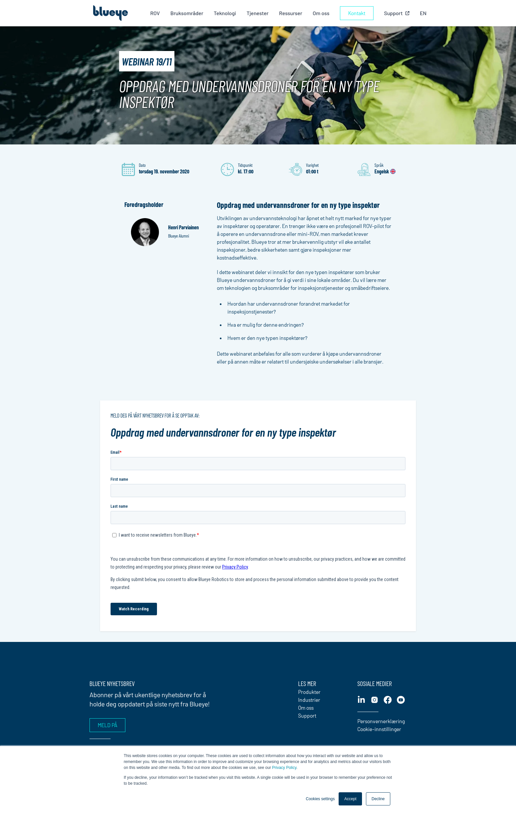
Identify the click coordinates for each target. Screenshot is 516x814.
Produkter (309, 692)
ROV (155, 13)
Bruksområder (186, 13)
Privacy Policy (284, 767)
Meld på (107, 725)
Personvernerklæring (381, 721)
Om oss (321, 13)
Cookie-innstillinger (379, 729)
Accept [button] (350, 799)
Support (307, 715)
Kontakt (356, 13)
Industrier (309, 700)
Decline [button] (378, 799)
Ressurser (290, 13)
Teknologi (225, 13)
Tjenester (257, 13)
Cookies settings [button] (320, 799)
